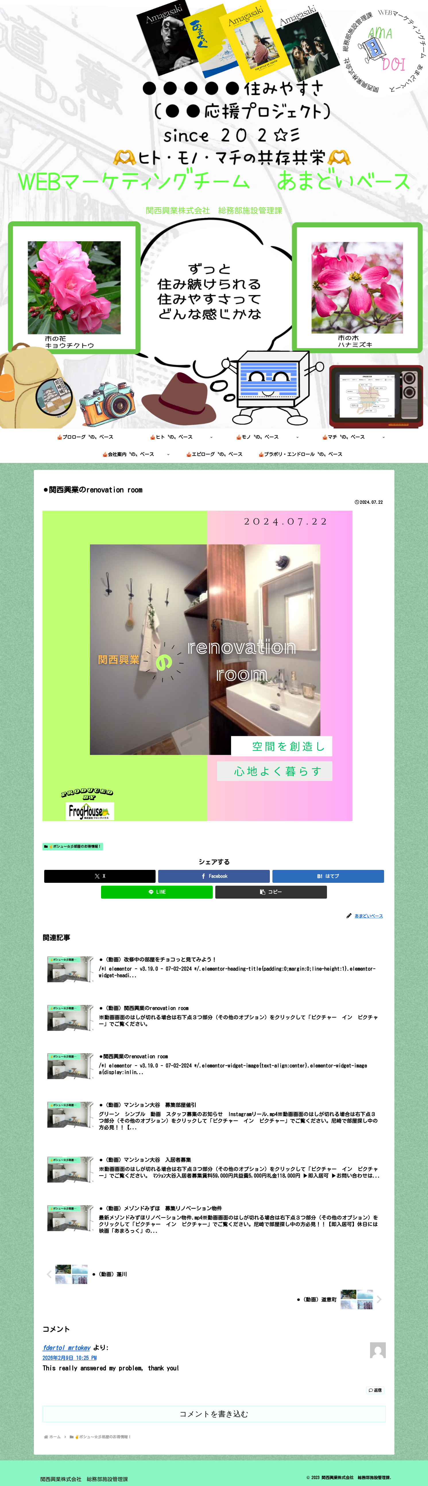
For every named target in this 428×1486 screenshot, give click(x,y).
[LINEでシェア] (157, 892)
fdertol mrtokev (66, 1348)
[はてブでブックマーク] (328, 876)
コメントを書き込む (214, 1414)
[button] (271, 892)
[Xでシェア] (100, 876)
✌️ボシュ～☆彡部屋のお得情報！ (73, 846)
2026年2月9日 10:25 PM (69, 1358)
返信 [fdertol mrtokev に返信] (375, 1390)
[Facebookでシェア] (214, 876)
